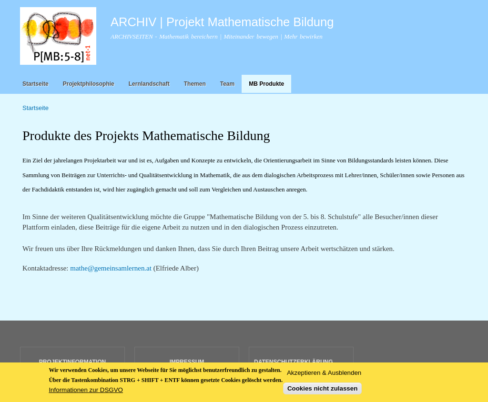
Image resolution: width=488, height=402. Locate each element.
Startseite (35, 83)
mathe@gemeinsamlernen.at (111, 268)
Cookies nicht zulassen (322, 390)
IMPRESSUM (187, 362)
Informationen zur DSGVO (86, 392)
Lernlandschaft (149, 83)
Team (227, 83)
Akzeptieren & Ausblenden (324, 374)
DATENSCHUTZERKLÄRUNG (293, 362)
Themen (195, 83)
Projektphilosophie (88, 83)
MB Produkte (266, 83)
